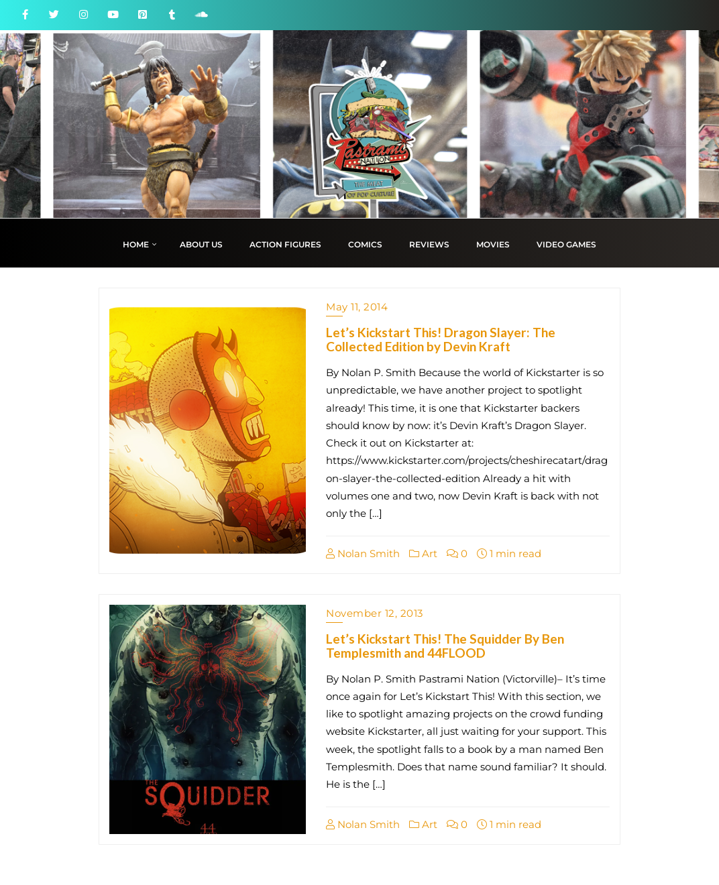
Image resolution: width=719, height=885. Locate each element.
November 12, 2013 (374, 613)
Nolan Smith (363, 553)
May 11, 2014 (357, 306)
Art (423, 553)
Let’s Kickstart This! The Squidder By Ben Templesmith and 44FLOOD (445, 645)
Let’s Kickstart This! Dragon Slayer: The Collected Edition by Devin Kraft (440, 339)
